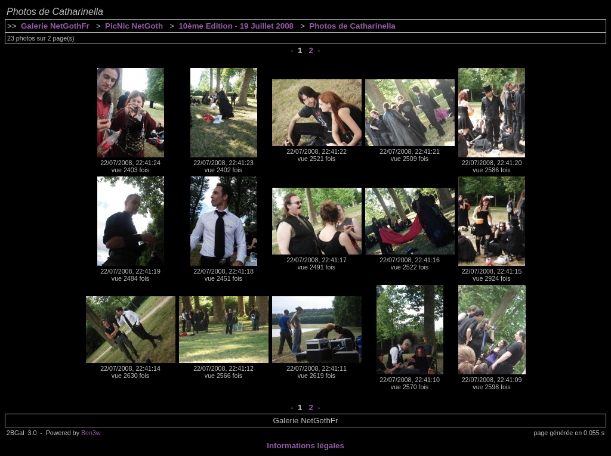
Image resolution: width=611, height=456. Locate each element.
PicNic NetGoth (134, 25)
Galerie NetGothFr (55, 25)
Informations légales (305, 445)
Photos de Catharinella (352, 25)
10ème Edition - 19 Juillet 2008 (236, 25)
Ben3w (91, 432)
